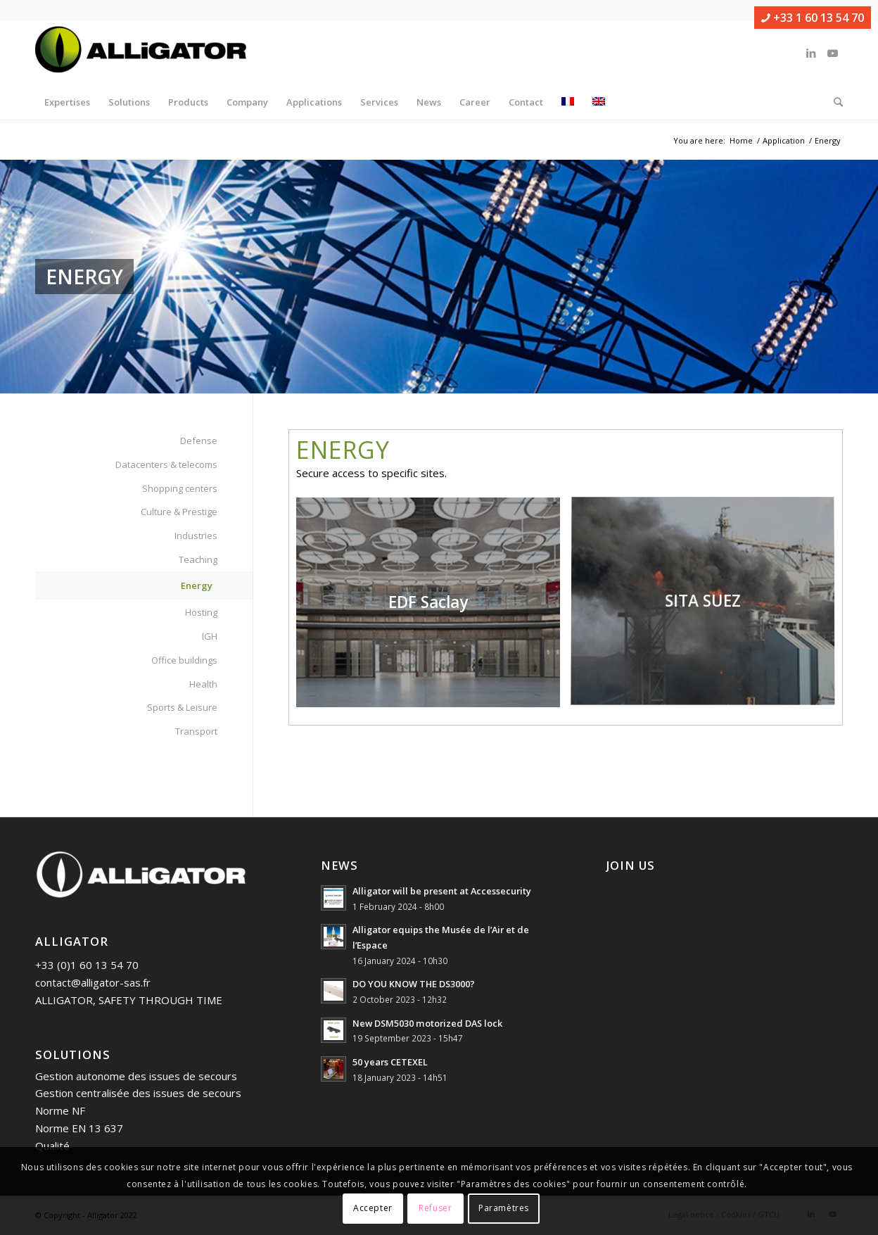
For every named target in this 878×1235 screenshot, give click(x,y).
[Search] (834, 102)
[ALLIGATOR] (140, 52)
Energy (196, 585)
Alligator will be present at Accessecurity (441, 891)
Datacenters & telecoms (166, 464)
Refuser (435, 1208)
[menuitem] (67, 102)
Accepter (373, 1208)
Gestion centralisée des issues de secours (138, 1093)
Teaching (198, 559)
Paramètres (503, 1208)
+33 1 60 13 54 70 (812, 17)
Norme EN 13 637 (79, 1128)
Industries (195, 535)
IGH (209, 636)
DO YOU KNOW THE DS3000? (413, 983)
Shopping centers (179, 488)
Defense (198, 440)
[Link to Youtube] (832, 52)
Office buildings (184, 660)
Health (203, 684)
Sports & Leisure (182, 707)
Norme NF (60, 1110)
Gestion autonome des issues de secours (136, 1076)
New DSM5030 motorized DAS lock (427, 1023)
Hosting (201, 612)
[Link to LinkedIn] (811, 52)
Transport (196, 731)
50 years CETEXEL (390, 1062)
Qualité (52, 1146)
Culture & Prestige (179, 511)
